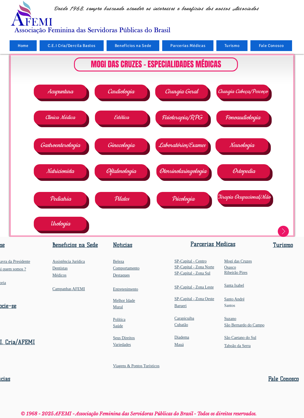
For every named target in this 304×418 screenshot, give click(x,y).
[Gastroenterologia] (60, 145)
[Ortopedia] (243, 171)
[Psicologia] (183, 199)
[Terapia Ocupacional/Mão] (244, 197)
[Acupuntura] (60, 92)
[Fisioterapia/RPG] (181, 118)
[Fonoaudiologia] (242, 118)
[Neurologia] (241, 145)
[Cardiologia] (121, 92)
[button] (133, 45)
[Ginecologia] (121, 145)
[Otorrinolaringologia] (182, 171)
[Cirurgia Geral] (181, 92)
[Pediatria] (60, 199)
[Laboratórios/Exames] (181, 145)
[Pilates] (121, 199)
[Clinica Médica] (60, 118)
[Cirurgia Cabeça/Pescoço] (242, 92)
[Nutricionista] (60, 171)
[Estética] (121, 118)
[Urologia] (60, 224)
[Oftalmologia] (121, 171)
